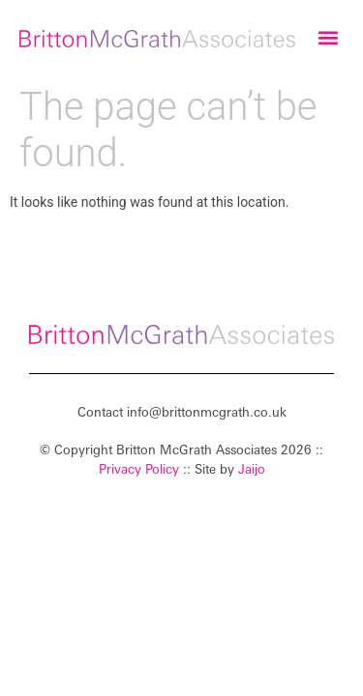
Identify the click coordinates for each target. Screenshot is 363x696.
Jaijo (251, 469)
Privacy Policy (139, 469)
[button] (328, 38)
